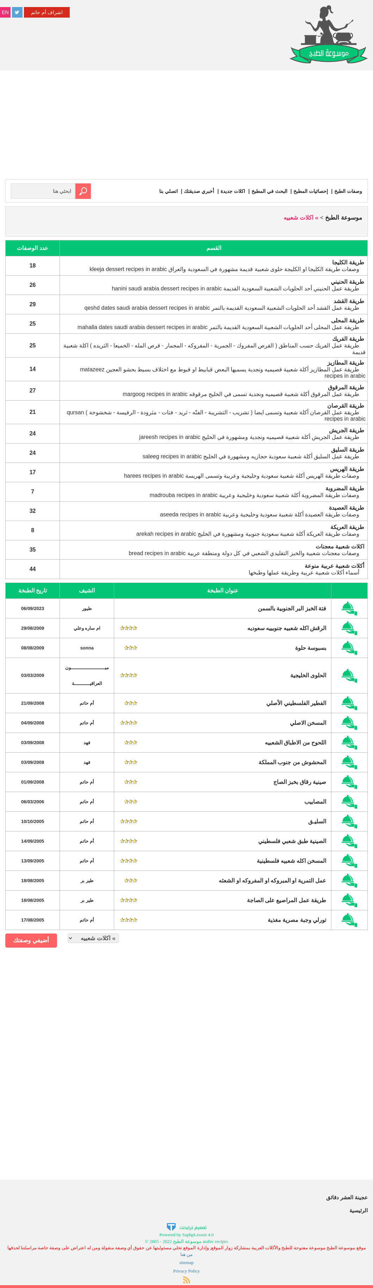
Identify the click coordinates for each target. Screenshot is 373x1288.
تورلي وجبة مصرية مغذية (297, 920)
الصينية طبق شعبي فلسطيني (292, 841)
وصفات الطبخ (348, 191)
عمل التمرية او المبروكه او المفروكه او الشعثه (272, 881)
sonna (87, 648)
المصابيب (315, 802)
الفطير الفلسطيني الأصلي (296, 703)
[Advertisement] (186, 126)
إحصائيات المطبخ (310, 191)
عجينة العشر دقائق (347, 1197)
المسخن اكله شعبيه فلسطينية (291, 861)
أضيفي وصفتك (31, 940)
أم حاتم (87, 703)
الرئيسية (358, 1210)
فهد (86, 742)
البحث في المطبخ (269, 191)
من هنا (186, 1254)
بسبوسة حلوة (310, 648)
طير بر (87, 880)
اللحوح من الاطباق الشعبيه (295, 743)
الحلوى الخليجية (308, 675)
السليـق (317, 821)
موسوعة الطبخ (343, 217)
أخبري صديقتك (199, 191)
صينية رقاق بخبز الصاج (299, 782)
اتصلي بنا (168, 191)
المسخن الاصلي (308, 723)
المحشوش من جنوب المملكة (292, 762)
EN (5, 12)
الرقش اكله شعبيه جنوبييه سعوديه (287, 628)
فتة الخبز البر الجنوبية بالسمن (292, 608)
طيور (87, 608)
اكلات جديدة (232, 191)
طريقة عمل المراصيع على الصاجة (287, 900)
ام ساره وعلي (87, 628)
